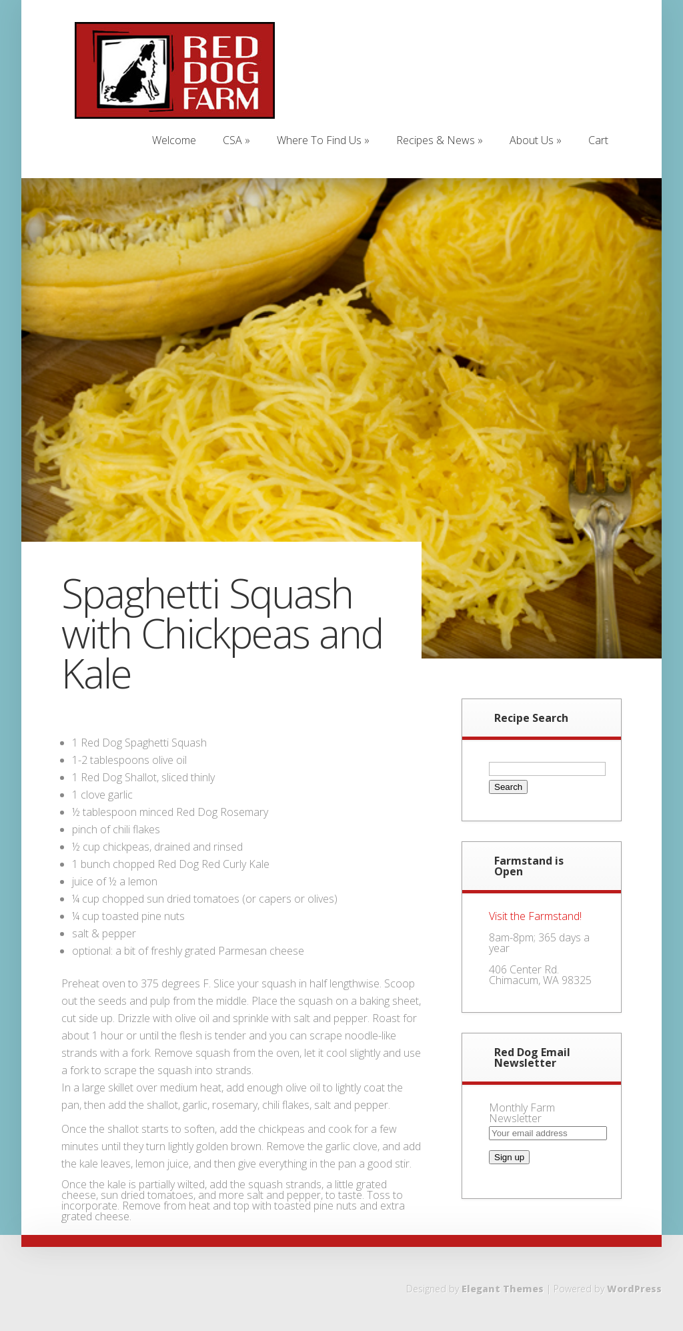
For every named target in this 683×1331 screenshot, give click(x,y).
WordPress (634, 1288)
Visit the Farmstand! (535, 916)
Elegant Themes (503, 1288)
